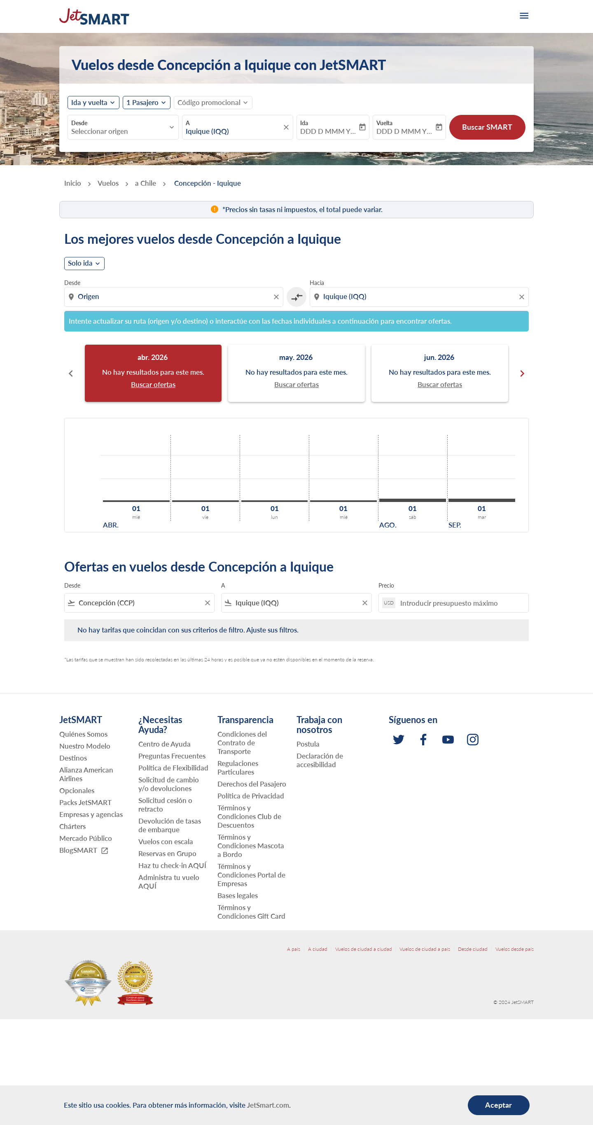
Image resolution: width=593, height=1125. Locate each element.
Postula (308, 744)
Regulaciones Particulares (237, 767)
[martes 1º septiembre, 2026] (481, 500)
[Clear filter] (207, 602)
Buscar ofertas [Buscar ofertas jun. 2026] (440, 384)
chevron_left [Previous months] (70, 373)
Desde (79, 122)
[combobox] (119, 131)
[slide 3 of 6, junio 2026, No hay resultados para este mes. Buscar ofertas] (439, 373)
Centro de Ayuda (164, 744)
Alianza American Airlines (86, 774)
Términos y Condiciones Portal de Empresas (251, 875)
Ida (304, 122)
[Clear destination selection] (523, 296)
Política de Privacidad (250, 795)
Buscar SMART (487, 126)
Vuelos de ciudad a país (424, 949)
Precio (386, 585)
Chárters (72, 826)
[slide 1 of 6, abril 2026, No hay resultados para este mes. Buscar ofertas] (153, 373)
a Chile (145, 183)
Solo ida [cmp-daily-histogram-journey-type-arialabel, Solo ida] (80, 263)
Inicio (72, 183)
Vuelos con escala (165, 841)
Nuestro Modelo (84, 746)
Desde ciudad (473, 949)
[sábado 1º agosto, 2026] (412, 500)
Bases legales (237, 895)
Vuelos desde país (514, 949)
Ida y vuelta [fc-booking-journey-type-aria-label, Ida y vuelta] (89, 102)
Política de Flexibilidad (173, 767)
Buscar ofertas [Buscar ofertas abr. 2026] (153, 384)
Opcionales (76, 790)
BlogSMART (84, 850)
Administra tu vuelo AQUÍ (168, 881)
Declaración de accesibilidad (319, 760)
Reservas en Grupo (167, 853)
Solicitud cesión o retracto (165, 804)
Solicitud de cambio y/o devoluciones (168, 784)
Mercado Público (85, 838)
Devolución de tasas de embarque (169, 825)
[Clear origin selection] (277, 296)
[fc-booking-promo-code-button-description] (208, 102)
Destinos (73, 758)
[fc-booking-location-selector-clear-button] (287, 127)
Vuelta (384, 122)
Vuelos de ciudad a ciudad (363, 949)
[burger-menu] (523, 16)
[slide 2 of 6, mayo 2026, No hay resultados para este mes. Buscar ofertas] (296, 373)
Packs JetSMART (85, 802)
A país (293, 949)
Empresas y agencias (91, 814)
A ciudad (317, 949)
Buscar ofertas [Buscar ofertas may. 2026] (296, 384)
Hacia (317, 282)
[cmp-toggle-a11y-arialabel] (296, 297)
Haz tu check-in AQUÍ (172, 865)
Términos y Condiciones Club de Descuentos (249, 816)
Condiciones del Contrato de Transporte (242, 743)
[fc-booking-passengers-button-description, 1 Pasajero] (142, 102)
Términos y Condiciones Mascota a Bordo (250, 846)
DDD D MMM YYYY (328, 131)
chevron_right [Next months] (522, 373)
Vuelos (108, 183)
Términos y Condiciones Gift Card (251, 911)
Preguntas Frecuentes (171, 756)
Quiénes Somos (83, 734)
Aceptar (498, 1104)
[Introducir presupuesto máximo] (460, 603)
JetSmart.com (268, 1105)
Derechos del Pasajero (251, 784)
